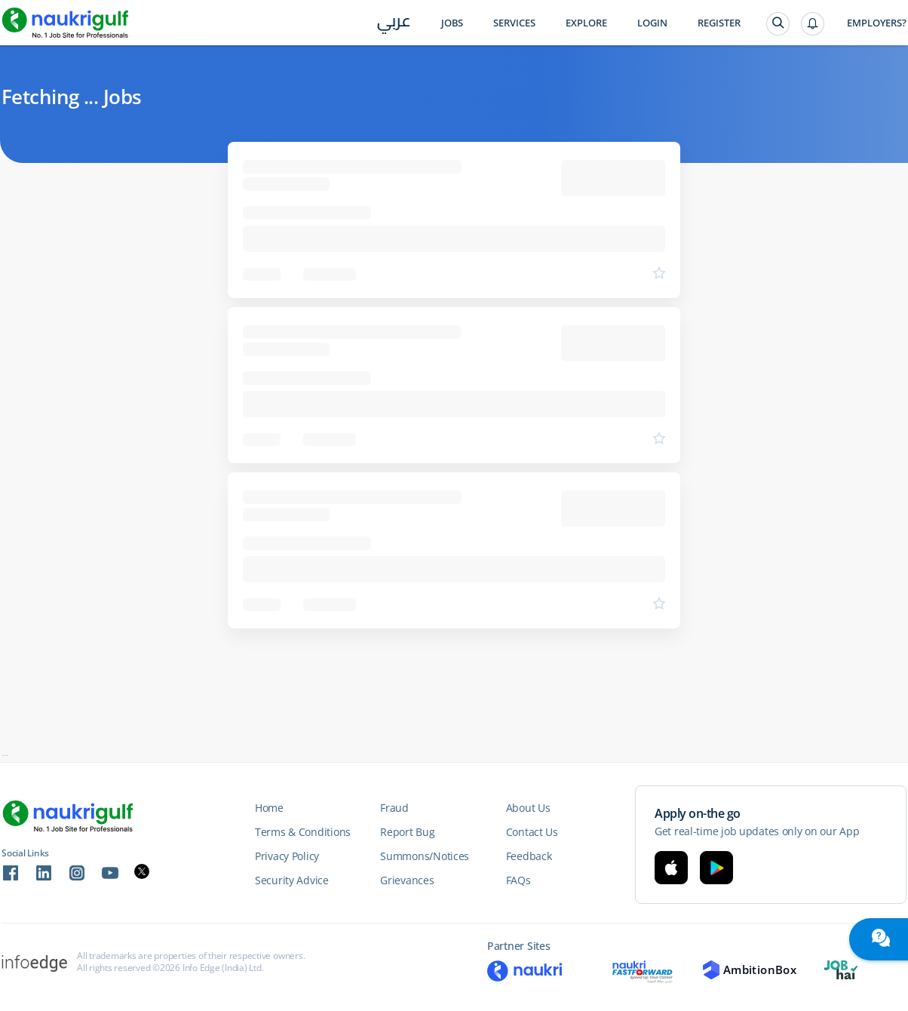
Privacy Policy (287, 856)
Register (719, 23)
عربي (394, 23)
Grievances (407, 880)
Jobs (452, 23)
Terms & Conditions (303, 832)
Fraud (394, 808)
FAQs (518, 880)
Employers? (876, 23)
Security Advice (292, 880)
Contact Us (532, 832)
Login (652, 23)
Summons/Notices (424, 856)
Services (514, 23)
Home (269, 808)
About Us (528, 808)
